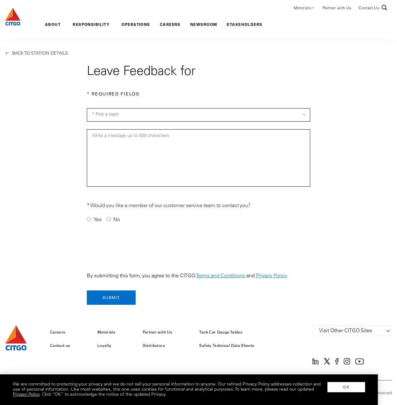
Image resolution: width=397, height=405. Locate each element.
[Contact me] (89, 219)
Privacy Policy (271, 276)
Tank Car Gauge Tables (220, 331)
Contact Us (369, 8)
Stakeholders (244, 24)
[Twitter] (327, 363)
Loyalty (104, 345)
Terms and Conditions (220, 276)
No (116, 219)
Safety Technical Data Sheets (226, 345)
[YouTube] (359, 363)
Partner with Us (337, 8)
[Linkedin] (315, 363)
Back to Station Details (36, 54)
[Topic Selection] (198, 115)
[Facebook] (337, 363)
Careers (170, 24)
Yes (97, 219)
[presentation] (135, 249)
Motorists (304, 7)
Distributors (154, 345)
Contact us (60, 345)
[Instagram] (347, 363)
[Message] (198, 158)
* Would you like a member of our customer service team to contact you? (169, 205)
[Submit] (111, 297)
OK (365, 386)
